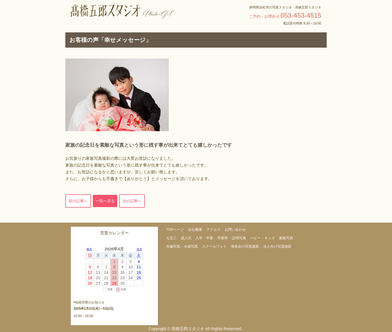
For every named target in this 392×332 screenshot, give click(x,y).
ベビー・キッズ (262, 238)
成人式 (186, 238)
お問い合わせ (235, 230)
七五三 (171, 238)
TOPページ (175, 230)
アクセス (213, 230)
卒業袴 (222, 238)
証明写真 (239, 238)
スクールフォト (214, 246)
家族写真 (286, 238)
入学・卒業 (204, 238)
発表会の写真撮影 (245, 246)
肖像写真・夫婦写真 (182, 246)
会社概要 (195, 230)
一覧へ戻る (105, 201)
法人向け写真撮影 (277, 246)
